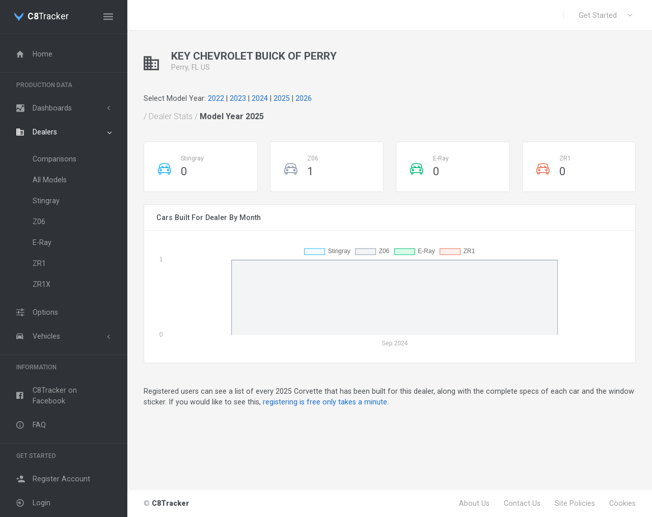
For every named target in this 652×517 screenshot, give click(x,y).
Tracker (48, 16)
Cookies (622, 503)
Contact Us (522, 503)
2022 (216, 98)
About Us (474, 503)
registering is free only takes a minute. (326, 402)
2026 (303, 98)
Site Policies (575, 503)
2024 (260, 98)
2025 (282, 98)
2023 (238, 98)
